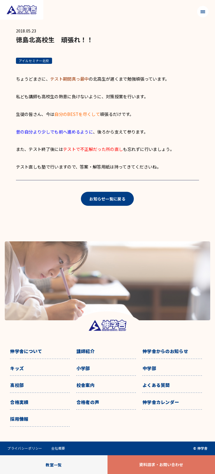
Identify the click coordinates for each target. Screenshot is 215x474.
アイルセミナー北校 (34, 60)
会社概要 (58, 448)
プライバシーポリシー (24, 448)
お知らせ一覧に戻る (107, 199)
